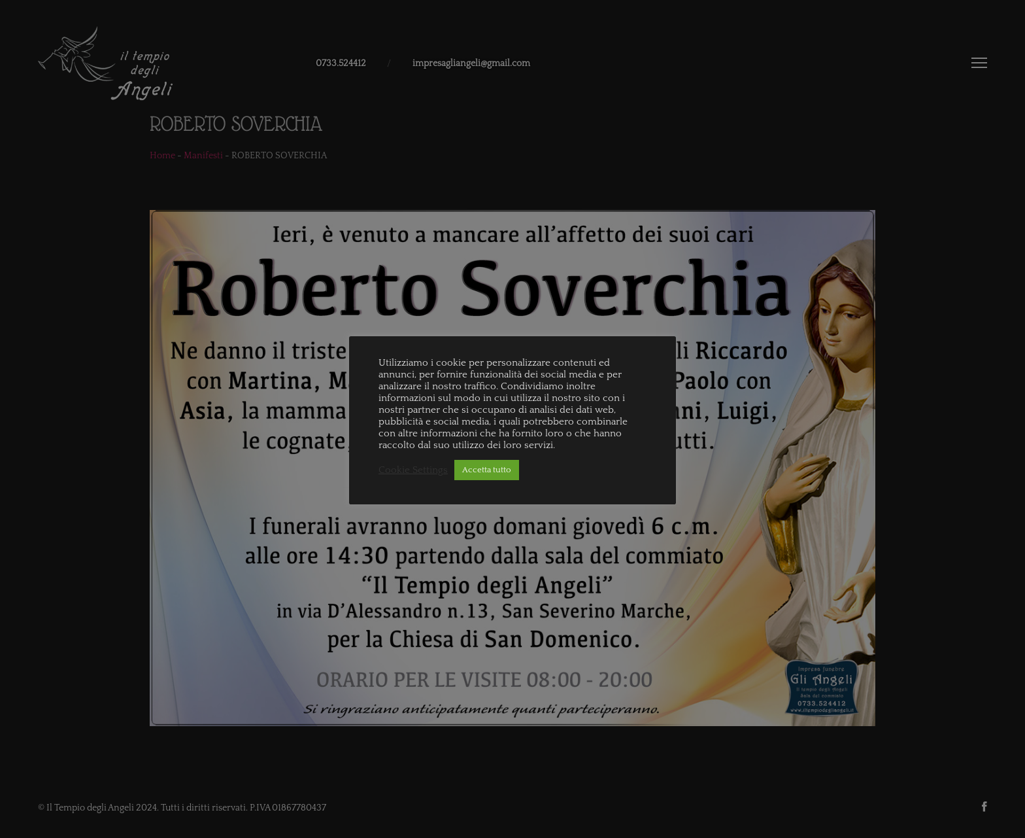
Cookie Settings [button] (413, 470)
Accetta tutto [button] (486, 469)
